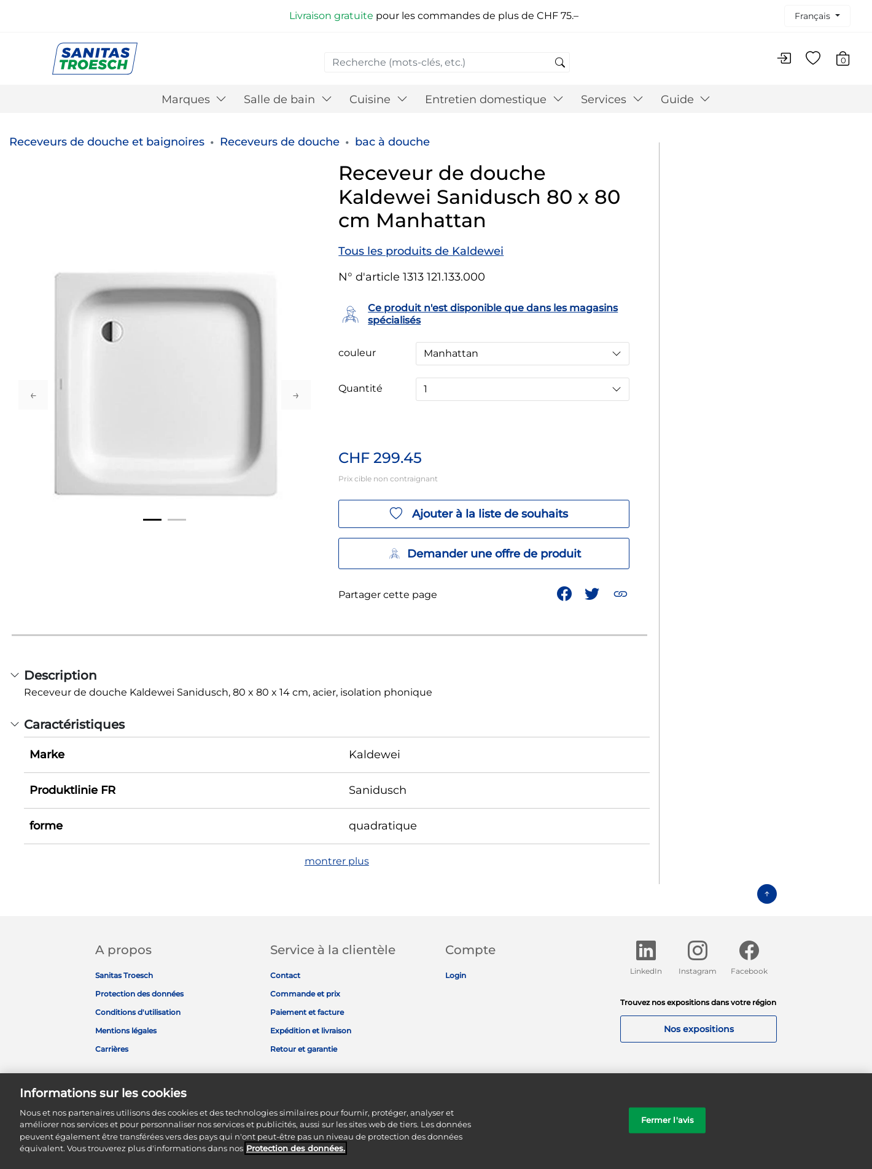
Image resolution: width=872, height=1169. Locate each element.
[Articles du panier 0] (849, 60)
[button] (621, 592)
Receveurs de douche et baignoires (106, 142)
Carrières (111, 1049)
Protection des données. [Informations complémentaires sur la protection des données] (295, 1155)
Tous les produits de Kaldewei (421, 251)
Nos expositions (699, 1029)
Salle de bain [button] (288, 99)
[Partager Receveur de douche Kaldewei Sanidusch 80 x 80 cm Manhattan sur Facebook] (565, 592)
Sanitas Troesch (124, 975)
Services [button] (612, 99)
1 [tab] (152, 520)
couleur (357, 353)
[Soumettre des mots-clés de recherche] (560, 63)
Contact (285, 975)
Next (296, 395)
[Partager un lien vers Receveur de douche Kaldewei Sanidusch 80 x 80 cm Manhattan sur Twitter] (593, 592)
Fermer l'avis (668, 1127)
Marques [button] (194, 99)
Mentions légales (126, 1030)
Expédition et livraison (310, 1030)
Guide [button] (686, 99)
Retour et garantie (303, 1049)
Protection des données (139, 993)
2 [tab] (177, 520)
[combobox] (447, 62)
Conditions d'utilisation (138, 1012)
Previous (33, 395)
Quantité (360, 388)
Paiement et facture (307, 1012)
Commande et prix (305, 993)
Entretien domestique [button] (494, 99)
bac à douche (392, 142)
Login (455, 975)
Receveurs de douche (280, 142)
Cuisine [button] (378, 99)
